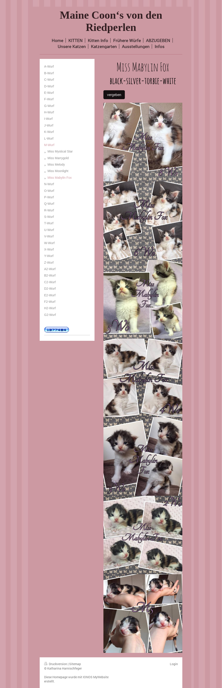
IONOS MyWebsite (96, 677)
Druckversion (56, 664)
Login (174, 664)
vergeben (114, 94)
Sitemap (75, 664)
